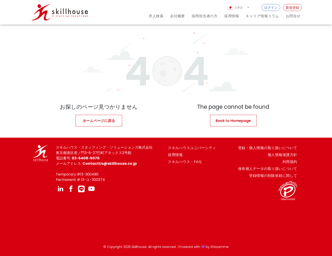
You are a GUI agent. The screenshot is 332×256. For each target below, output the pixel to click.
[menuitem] (152, 16)
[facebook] (71, 189)
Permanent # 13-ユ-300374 (80, 179)
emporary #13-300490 (78, 174)
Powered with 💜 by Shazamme (204, 247)
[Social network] (81, 189)
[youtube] (91, 189)
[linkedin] (60, 189)
